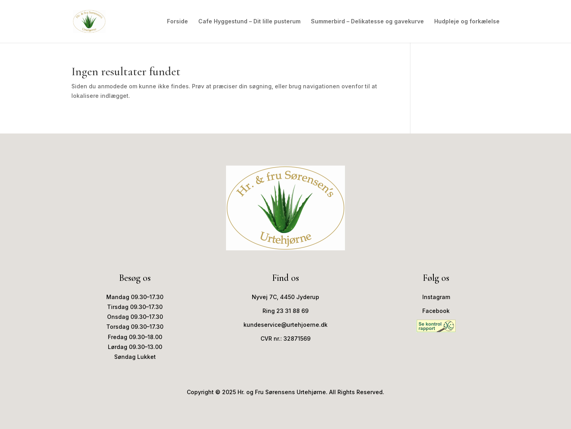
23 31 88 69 (292, 310)
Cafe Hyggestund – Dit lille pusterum (249, 22)
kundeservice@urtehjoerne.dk (285, 324)
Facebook (436, 310)
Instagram (436, 297)
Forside (177, 22)
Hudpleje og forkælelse (467, 22)
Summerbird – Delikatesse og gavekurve (367, 22)
